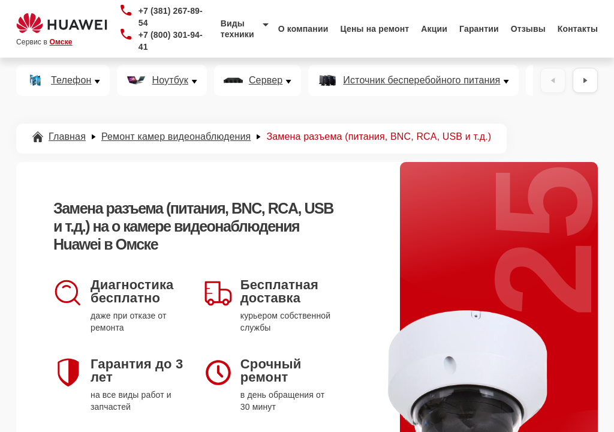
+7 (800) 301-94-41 (171, 41)
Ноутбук (170, 80)
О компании (303, 29)
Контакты (578, 29)
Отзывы (528, 29)
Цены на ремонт (374, 29)
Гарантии (479, 29)
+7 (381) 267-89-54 (171, 17)
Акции (434, 29)
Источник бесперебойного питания (421, 80)
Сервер (265, 80)
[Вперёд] (585, 80)
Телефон (71, 80)
